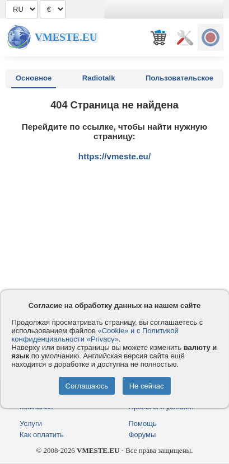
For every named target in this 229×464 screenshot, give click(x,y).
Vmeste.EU (66, 37)
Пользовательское (179, 78)
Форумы (142, 434)
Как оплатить (42, 434)
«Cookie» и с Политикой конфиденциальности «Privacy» (94, 334)
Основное (34, 78)
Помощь (143, 423)
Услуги (31, 423)
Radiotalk (98, 78)
